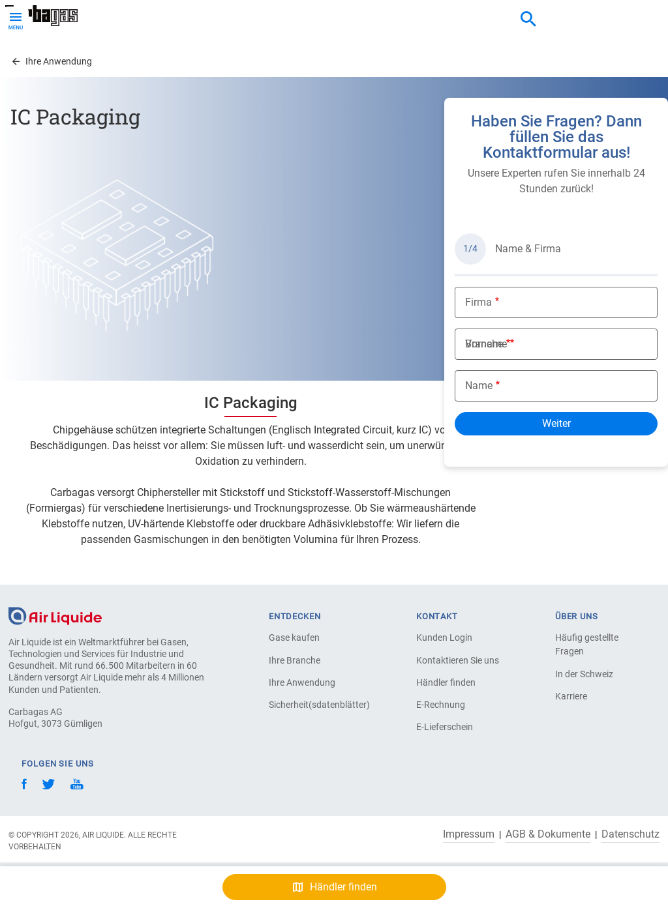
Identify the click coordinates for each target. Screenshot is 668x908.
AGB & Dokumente (548, 834)
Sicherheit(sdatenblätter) (314, 704)
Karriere (571, 696)
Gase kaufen (294, 637)
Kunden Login (444, 637)
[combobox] (528, 19)
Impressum (468, 834)
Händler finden (446, 682)
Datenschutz (630, 834)
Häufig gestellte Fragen (586, 644)
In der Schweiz (584, 674)
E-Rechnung (440, 704)
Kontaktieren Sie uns (457, 660)
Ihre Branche (294, 660)
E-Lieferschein (444, 727)
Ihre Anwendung (302, 682)
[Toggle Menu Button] (16, 20)
